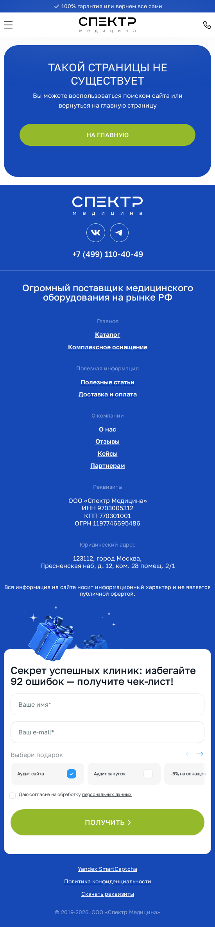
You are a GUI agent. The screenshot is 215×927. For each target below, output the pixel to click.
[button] (8, 24)
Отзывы (107, 441)
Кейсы (108, 453)
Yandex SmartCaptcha (107, 868)
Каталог (107, 334)
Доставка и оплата (108, 394)
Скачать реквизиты (107, 893)
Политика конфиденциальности (107, 881)
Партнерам (107, 465)
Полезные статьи (107, 382)
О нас (107, 429)
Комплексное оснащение (107, 347)
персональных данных (107, 794)
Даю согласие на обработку (75, 794)
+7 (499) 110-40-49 (107, 253)
